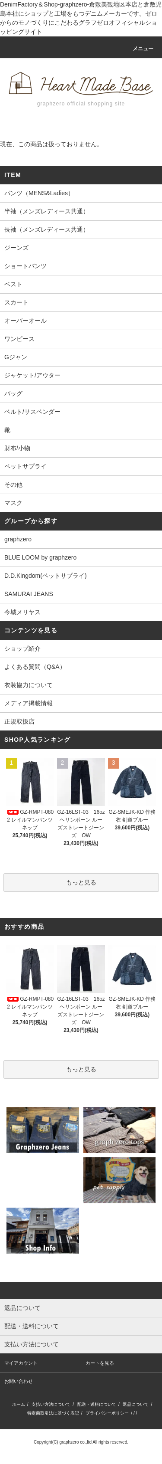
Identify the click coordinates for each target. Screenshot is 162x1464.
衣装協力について (28, 684)
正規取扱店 (19, 721)
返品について (136, 1404)
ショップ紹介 (22, 648)
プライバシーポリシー (107, 1413)
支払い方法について (51, 1404)
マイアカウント (21, 1363)
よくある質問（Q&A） (35, 666)
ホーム (18, 1404)
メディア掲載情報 (28, 703)
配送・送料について (96, 1404)
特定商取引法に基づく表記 (53, 1413)
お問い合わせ (18, 1381)
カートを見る (100, 1363)
